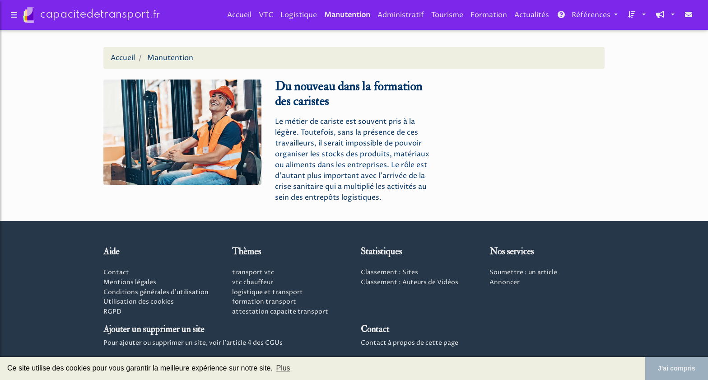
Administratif (400, 17)
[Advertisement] (526, 139)
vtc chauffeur (252, 282)
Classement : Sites (389, 272)
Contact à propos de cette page (409, 342)
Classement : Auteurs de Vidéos (409, 282)
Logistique (298, 17)
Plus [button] (283, 368)
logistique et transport (267, 292)
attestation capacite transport (280, 311)
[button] (635, 17)
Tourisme (447, 17)
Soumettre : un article (523, 272)
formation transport (264, 301)
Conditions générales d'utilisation (156, 292)
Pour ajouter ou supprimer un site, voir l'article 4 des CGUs (193, 342)
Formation (488, 17)
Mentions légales (129, 282)
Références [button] (584, 17)
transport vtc (253, 272)
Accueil (239, 17)
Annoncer (504, 282)
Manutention (347, 17)
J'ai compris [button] (676, 368)
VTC (266, 17)
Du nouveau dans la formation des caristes (348, 94)
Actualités (531, 17)
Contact (116, 272)
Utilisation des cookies (138, 301)
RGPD (112, 311)
